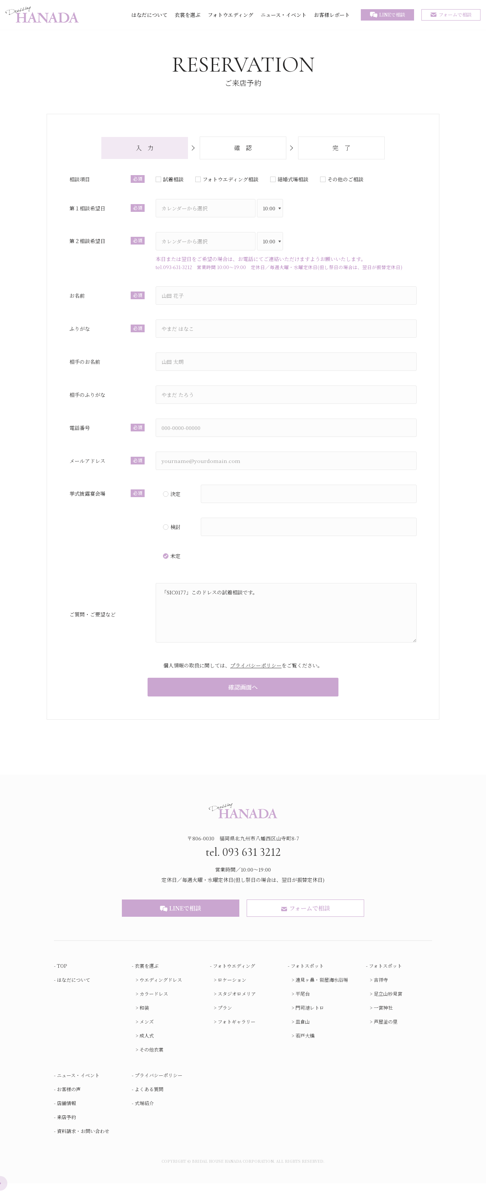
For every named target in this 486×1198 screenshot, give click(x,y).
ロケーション (232, 994)
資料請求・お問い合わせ (83, 1145)
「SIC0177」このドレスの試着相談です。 (284, 619)
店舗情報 (66, 1117)
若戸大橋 (305, 1050)
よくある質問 (149, 1103)
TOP (62, 980)
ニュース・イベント (284, 14)
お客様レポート (332, 14)
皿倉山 (302, 1036)
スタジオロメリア (237, 1008)
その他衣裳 (151, 1064)
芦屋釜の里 (386, 1036)
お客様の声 (69, 1103)
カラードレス (153, 1008)
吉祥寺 (381, 994)
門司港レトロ (309, 1022)
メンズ (146, 1036)
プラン (225, 1022)
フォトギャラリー (236, 1036)
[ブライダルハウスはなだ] (42, 15)
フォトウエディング (230, 14)
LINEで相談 (392, 14)
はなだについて (149, 14)
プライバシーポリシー (256, 672)
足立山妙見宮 (388, 1008)
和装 (144, 1022)
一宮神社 (383, 1022)
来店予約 (66, 1131)
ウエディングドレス (160, 994)
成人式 (146, 1050)
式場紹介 (144, 1117)
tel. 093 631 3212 (243, 866)
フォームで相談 (455, 14)
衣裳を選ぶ (187, 14)
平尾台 (302, 1008)
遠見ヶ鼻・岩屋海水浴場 (321, 994)
